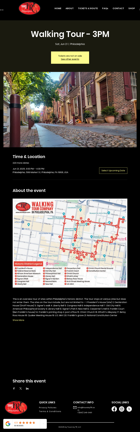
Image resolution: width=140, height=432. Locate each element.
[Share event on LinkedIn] (27, 388)
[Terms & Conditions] (52, 411)
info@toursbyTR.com (86, 408)
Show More (18, 320)
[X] (129, 409)
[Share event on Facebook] (14, 388)
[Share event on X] (20, 388)
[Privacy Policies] (52, 407)
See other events (70, 59)
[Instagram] (121, 409)
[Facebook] (114, 409)
